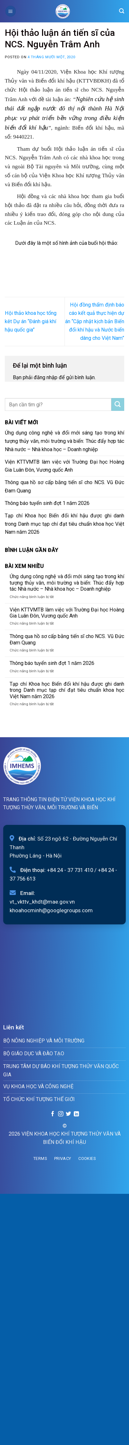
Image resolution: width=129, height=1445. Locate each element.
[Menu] (10, 11)
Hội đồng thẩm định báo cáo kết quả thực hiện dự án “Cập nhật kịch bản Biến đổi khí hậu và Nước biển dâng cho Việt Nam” (94, 321)
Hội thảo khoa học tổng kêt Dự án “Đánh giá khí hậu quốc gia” (30, 321)
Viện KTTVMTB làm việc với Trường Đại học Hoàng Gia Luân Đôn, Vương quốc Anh (64, 466)
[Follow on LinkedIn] (76, 1114)
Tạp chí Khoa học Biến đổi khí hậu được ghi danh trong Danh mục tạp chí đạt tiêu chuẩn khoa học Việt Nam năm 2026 (64, 524)
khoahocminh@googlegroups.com (51, 910)
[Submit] (117, 404)
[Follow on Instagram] (60, 1114)
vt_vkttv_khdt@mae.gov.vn (42, 901)
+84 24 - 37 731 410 (70, 870)
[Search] (121, 11)
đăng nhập (45, 377)
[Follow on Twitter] (68, 1114)
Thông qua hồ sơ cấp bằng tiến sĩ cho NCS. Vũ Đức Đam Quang (64, 486)
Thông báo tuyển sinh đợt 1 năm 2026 (47, 503)
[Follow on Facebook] (52, 1114)
